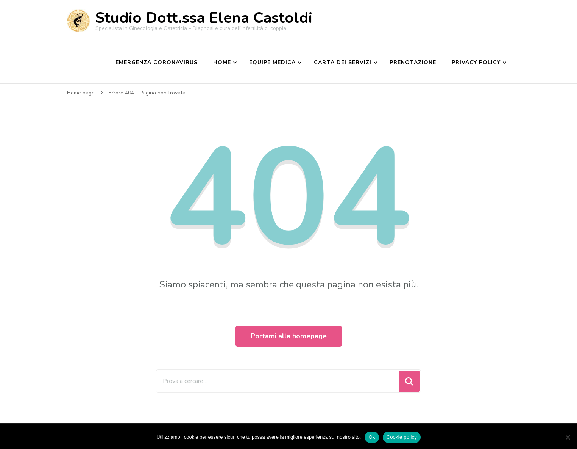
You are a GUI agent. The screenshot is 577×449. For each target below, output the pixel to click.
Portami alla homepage (289, 336)
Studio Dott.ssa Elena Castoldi (203, 18)
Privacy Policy (476, 62)
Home (222, 62)
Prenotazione (413, 62)
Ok (371, 437)
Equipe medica (272, 62)
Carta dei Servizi (342, 62)
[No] (567, 437)
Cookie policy (402, 437)
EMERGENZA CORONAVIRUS (156, 62)
